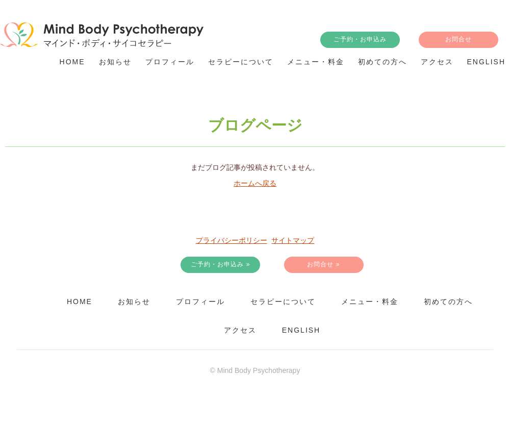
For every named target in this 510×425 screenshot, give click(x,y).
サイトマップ (292, 240)
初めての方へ (448, 301)
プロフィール (200, 301)
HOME (79, 301)
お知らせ (134, 301)
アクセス (240, 330)
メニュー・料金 (369, 301)
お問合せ (458, 39)
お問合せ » (323, 264)
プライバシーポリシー (231, 240)
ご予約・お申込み (360, 39)
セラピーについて (283, 301)
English (301, 330)
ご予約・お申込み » (220, 264)
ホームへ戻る (255, 183)
